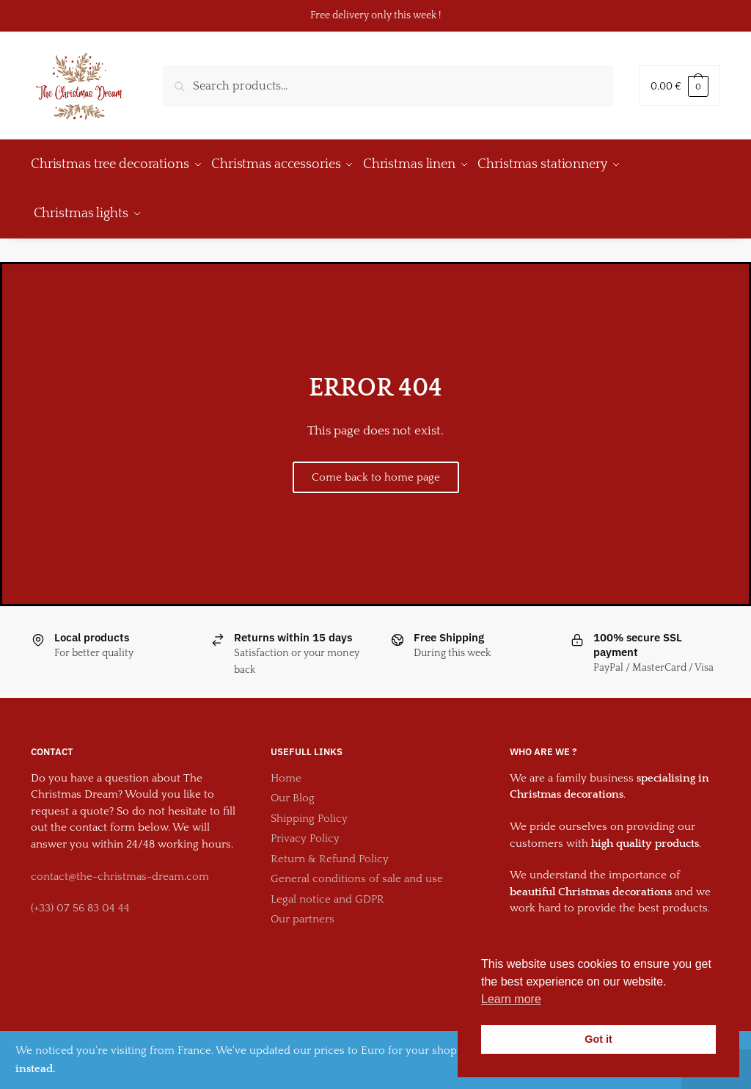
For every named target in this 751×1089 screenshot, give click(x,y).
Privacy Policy (305, 828)
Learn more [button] (511, 999)
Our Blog (293, 788)
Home (286, 768)
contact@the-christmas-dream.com (120, 866)
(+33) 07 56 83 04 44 (80, 898)
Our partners (302, 909)
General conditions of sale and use (357, 868)
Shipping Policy (309, 808)
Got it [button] (598, 1039)
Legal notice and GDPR (327, 889)
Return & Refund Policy (330, 848)
